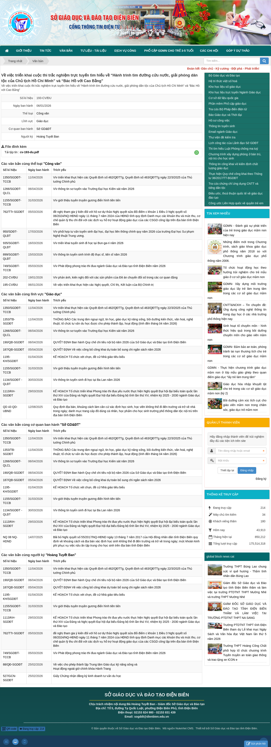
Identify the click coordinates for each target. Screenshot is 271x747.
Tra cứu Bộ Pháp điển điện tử (228, 109)
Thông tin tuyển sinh (222, 126)
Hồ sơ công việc (219, 120)
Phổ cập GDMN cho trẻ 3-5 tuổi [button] (168, 50)
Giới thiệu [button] (24, 50)
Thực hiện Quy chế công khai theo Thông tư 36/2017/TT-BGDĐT (235, 176)
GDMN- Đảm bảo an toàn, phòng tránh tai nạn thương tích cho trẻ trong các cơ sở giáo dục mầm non (237, 353)
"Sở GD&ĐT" (70, 424)
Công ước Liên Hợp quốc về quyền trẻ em (236, 203)
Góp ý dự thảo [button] (238, 50)
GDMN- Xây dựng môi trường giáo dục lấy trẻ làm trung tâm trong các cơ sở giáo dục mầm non (237, 291)
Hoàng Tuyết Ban (47, 136)
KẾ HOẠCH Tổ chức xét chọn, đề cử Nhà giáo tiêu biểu (89, 356)
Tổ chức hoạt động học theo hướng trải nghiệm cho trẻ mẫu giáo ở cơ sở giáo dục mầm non (245, 272)
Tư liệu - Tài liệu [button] (94, 50)
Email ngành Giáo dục (223, 131)
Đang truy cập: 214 (32, 728)
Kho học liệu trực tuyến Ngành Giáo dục (235, 92)
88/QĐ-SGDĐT (13, 664)
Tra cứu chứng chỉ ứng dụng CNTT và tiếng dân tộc (233, 185)
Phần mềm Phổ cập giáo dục (228, 103)
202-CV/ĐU (10, 277)
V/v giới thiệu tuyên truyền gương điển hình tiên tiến (86, 200)
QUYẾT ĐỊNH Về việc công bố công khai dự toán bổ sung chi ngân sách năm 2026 (107, 349)
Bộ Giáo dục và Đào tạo (224, 75)
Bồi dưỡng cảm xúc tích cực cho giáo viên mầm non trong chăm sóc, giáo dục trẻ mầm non (245, 405)
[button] (197, 152)
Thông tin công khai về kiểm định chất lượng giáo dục (233, 166)
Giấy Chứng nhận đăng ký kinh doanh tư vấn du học (87, 676)
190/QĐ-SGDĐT (13, 342)
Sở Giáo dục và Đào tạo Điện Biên (139, 728)
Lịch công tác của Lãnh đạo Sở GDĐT (233, 143)
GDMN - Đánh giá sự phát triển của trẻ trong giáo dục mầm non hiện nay (245, 230)
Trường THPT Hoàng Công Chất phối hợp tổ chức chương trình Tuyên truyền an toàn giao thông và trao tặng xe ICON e (237, 652)
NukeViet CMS (184, 728)
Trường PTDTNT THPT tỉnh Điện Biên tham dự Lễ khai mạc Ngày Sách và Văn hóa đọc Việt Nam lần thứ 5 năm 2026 (237, 631)
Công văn (42, 113)
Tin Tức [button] (46, 50)
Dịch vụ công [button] (126, 50)
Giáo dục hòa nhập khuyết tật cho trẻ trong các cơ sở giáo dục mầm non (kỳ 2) (237, 388)
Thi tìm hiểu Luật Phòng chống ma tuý (233, 148)
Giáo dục (42, 121)
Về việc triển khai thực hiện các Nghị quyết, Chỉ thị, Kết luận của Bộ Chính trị (103, 284)
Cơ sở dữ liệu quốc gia (223, 98)
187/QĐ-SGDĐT (13, 349)
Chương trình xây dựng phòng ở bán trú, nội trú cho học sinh (235, 156)
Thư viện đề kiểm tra (222, 137)
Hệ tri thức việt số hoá (223, 81)
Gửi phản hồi (256, 744)
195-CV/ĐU (10, 284)
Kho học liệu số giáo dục (225, 86)
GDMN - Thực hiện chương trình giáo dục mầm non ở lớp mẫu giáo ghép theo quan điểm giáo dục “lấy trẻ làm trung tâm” (237, 372)
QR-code (9, 728)
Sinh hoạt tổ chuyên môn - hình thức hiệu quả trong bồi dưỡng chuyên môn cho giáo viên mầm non (237, 332)
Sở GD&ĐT (43, 128)
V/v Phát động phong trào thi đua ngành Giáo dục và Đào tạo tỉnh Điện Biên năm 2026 (109, 266)
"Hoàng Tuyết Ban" (61, 555)
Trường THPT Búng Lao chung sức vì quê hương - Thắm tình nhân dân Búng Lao (245, 571)
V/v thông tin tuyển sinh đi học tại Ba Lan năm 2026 (86, 379)
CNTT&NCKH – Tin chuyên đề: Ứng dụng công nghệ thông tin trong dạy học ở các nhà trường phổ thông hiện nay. (237, 312)
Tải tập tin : (22, 152)
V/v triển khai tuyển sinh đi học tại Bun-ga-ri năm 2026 (88, 243)
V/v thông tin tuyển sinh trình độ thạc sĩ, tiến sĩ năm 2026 (90, 254)
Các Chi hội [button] (210, 50)
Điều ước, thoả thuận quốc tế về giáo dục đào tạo (236, 195)
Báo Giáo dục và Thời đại (225, 115)
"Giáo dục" (53, 294)
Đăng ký (261, 478)
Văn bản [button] (66, 50)
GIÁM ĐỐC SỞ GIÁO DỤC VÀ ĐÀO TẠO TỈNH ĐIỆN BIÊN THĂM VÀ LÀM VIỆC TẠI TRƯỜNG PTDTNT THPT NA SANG (237, 610)
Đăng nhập (246, 470)
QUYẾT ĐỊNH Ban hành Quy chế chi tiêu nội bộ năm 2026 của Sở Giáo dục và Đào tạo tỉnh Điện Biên (119, 342)
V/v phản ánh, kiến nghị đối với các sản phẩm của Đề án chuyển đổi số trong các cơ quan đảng (115, 277)
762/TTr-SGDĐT (13, 211)
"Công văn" (52, 163)
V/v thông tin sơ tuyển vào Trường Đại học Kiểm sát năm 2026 (93, 189)
